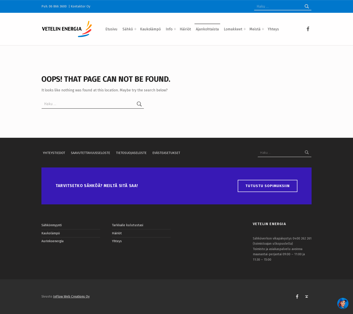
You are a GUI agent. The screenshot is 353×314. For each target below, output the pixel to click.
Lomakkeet (233, 29)
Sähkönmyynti (51, 225)
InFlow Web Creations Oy (71, 296)
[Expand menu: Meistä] (263, 29)
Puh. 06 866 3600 (54, 6)
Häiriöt (185, 29)
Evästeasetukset (166, 153)
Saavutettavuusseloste (90, 153)
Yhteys (273, 29)
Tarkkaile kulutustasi (127, 225)
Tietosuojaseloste (131, 153)
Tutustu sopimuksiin (267, 186)
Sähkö (127, 29)
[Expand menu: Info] (175, 29)
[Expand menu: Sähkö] (135, 29)
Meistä (254, 29)
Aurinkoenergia (52, 241)
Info (169, 29)
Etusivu (111, 29)
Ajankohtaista (207, 29)
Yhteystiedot (54, 153)
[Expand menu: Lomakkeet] (245, 29)
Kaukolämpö (150, 29)
